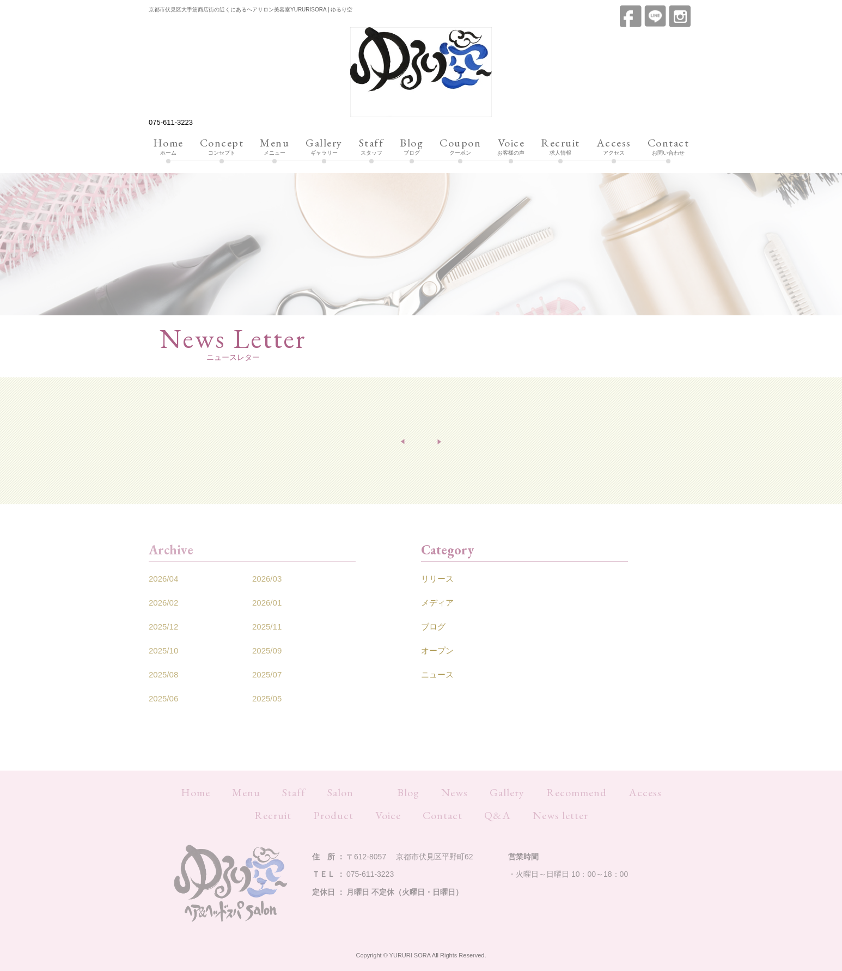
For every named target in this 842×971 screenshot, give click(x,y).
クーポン (460, 147)
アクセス (613, 147)
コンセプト (222, 147)
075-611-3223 (171, 122)
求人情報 (560, 147)
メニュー (274, 147)
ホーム (168, 147)
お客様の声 (510, 147)
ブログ (411, 147)
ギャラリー (324, 147)
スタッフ (371, 147)
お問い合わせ (669, 147)
